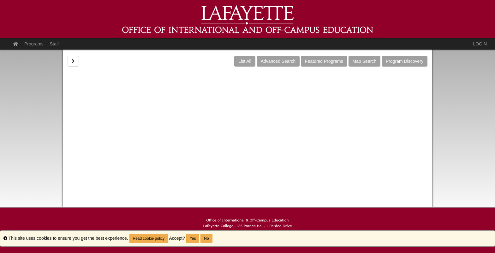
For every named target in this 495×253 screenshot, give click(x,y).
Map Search (364, 61)
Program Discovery (404, 61)
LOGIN (480, 43)
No (206, 238)
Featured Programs (324, 61)
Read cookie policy (149, 238)
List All (244, 61)
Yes (193, 238)
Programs (34, 43)
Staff (54, 43)
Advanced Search (278, 61)
